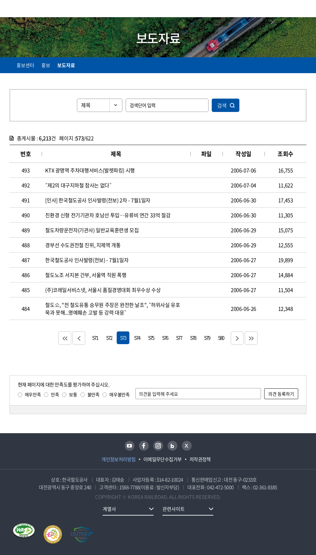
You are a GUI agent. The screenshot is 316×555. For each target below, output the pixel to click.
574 (137, 337)
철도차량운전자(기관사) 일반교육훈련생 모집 (92, 230)
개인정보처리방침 (118, 459)
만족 (55, 394)
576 (165, 337)
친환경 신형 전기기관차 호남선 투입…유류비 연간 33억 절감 (107, 215)
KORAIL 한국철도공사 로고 (34, 8)
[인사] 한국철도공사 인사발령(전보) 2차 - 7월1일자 (97, 200)
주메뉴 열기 (302, 9)
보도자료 (66, 65)
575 (151, 337)
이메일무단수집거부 (162, 459)
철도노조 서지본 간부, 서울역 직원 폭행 (85, 275)
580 (221, 337)
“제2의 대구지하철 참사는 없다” (78, 185)
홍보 (45, 65)
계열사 (109, 508)
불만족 (93, 394)
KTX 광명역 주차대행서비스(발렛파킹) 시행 (89, 170)
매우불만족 (119, 394)
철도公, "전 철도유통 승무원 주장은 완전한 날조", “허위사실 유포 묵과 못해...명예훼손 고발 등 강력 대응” (112, 308)
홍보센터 (25, 65)
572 (109, 337)
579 (207, 337)
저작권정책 (200, 459)
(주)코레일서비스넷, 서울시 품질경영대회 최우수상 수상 (103, 290)
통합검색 (291, 9)
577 (179, 337)
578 (193, 337)
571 (95, 337)
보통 (73, 394)
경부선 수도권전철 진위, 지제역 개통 (82, 245)
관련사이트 (173, 508)
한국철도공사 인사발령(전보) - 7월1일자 (86, 260)
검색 (222, 105)
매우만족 (33, 394)
